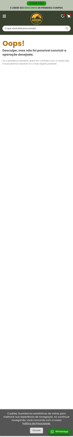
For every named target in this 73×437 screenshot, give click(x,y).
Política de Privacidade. (36, 423)
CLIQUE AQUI (36, 3)
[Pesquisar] (67, 28)
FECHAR (37, 430)
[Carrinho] (69, 16)
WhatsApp (59, 431)
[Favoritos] (63, 16)
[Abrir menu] (4, 16)
